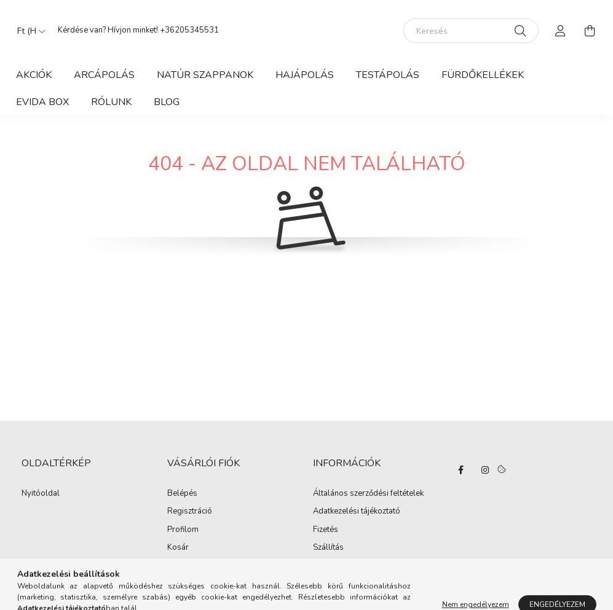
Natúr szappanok (205, 75)
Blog (167, 102)
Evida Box (42, 102)
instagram (485, 470)
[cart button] (590, 30)
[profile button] (560, 30)
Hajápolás (304, 75)
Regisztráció (189, 512)
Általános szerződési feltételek (368, 494)
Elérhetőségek (338, 566)
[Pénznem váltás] (28, 30)
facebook (460, 470)
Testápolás (387, 75)
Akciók (34, 75)
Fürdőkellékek (482, 75)
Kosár (178, 548)
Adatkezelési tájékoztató (356, 512)
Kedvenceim (189, 566)
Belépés (182, 494)
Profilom (183, 530)
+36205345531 (189, 30)
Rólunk (111, 102)
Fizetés (325, 530)
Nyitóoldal (41, 494)
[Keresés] (471, 30)
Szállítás (328, 548)
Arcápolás (104, 75)
